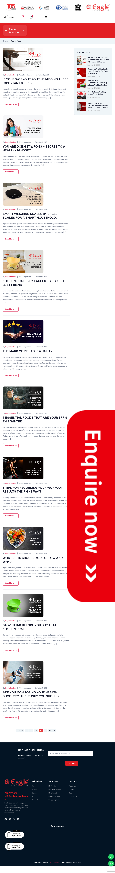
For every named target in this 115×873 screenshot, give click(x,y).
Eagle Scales (53, 862)
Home (5, 41)
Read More (9, 104)
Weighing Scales (25, 75)
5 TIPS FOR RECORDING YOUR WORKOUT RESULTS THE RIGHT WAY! (33, 489)
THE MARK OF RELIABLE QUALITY (27, 351)
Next (52, 730)
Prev (20, 730)
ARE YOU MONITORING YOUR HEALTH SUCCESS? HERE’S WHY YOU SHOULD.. (31, 694)
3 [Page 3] (36, 730)
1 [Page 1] (26, 730)
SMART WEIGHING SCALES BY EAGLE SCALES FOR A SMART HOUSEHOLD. (30, 215)
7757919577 (10, 793)
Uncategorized (25, 142)
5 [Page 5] (45, 730)
